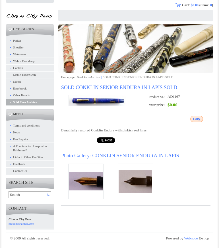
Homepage (68, 77)
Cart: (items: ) (197, 5)
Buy (196, 119)
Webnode (191, 238)
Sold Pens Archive (88, 77)
